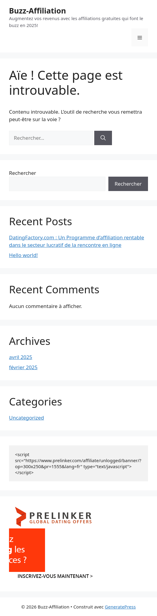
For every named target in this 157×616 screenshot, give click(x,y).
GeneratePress (120, 607)
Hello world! (23, 255)
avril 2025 (20, 357)
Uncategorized (26, 417)
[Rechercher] (103, 138)
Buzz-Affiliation (37, 10)
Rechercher (22, 172)
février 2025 (23, 367)
